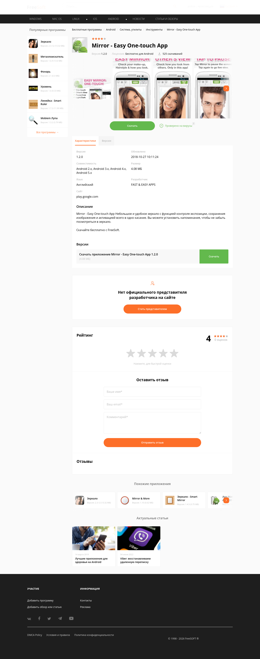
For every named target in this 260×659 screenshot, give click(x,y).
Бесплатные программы (87, 29)
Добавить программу (40, 600)
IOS (95, 19)
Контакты (86, 600)
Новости (139, 19)
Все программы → (47, 132)
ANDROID (113, 19)
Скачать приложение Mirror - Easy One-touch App (118, 254)
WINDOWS (35, 19)
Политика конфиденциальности (94, 635)
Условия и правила (58, 635)
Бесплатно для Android (139, 53)
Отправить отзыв (152, 442)
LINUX (75, 19)
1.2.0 (99, 53)
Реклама (85, 607)
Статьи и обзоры (166, 19)
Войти (191, 6)
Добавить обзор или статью (44, 607)
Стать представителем (152, 309)
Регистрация (205, 6)
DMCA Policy (34, 635)
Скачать (132, 125)
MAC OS (57, 19)
